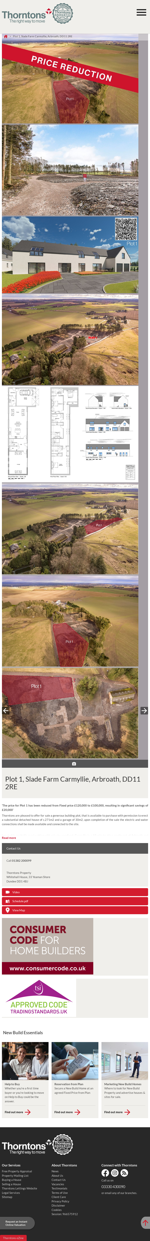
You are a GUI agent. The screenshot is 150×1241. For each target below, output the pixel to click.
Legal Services (11, 1192)
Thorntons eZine (13, 1238)
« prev (6, 710)
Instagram (115, 1173)
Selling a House (11, 1184)
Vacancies (58, 1184)
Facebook (105, 1173)
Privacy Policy (60, 1201)
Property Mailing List (15, 1175)
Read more (9, 837)
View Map (18, 910)
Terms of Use (60, 1192)
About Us (57, 1175)
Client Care (59, 1197)
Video (16, 892)
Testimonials (59, 1188)
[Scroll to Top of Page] (145, 1223)
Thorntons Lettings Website (19, 1188)
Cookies (57, 1210)
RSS (124, 1173)
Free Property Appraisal (17, 1171)
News (55, 1171)
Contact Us (59, 1179)
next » (144, 710)
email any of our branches (120, 1193)
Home (6, 37)
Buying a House (11, 1179)
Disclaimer (58, 1205)
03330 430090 (113, 1186)
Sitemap (7, 1197)
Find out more (14, 1112)
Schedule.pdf (20, 901)
